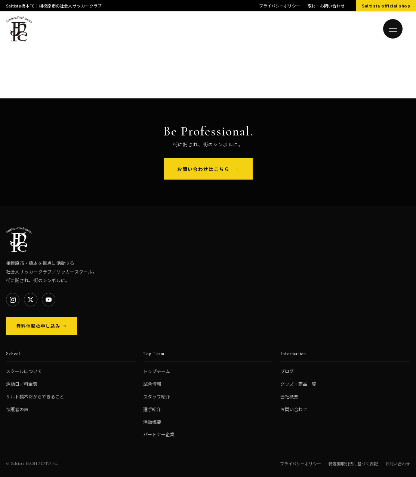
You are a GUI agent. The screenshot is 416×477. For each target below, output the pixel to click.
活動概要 (152, 422)
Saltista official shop (386, 6)
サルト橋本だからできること (35, 396)
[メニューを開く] (393, 29)
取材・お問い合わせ (326, 6)
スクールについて (24, 371)
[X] (30, 299)
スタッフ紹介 (156, 396)
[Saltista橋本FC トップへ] (19, 29)
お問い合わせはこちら (203, 168)
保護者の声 (17, 409)
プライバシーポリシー (279, 6)
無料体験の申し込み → (41, 325)
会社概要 (289, 396)
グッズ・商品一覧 (298, 383)
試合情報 (152, 383)
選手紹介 (152, 409)
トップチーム (156, 371)
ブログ (287, 371)
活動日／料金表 (21, 383)
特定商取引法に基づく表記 (353, 464)
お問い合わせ (293, 409)
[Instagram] (12, 299)
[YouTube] (48, 299)
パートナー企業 (159, 434)
